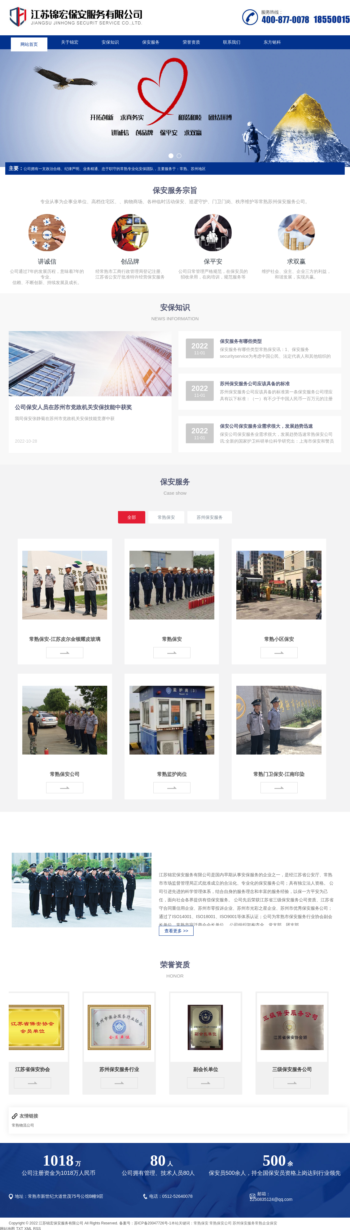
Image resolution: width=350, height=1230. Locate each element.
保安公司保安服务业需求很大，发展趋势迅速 (266, 426)
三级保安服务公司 (293, 1069)
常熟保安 (166, 517)
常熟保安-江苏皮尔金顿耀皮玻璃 (64, 639)
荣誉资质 (191, 42)
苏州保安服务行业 (121, 1069)
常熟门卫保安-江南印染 (278, 774)
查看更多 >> (176, 930)
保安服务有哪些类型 (241, 341)
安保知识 (110, 42)
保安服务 (151, 42)
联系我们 (231, 42)
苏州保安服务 (210, 517)
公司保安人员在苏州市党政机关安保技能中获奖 (73, 407)
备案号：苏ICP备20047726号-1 (145, 1223)
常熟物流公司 (23, 1125)
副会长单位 (207, 1069)
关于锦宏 (69, 42)
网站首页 (29, 42)
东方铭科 (272, 42)
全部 (131, 517)
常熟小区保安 (279, 639)
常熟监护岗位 (172, 774)
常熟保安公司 (65, 774)
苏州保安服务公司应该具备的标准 (255, 383)
